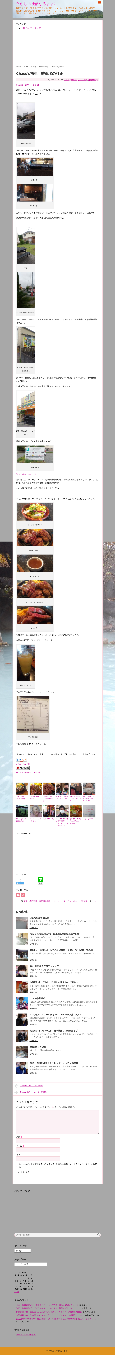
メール (20, 1146)
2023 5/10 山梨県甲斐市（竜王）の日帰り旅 (89, 799)
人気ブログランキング (31, 28)
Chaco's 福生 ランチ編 (28, 1086)
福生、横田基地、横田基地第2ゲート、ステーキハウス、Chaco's (52, 901)
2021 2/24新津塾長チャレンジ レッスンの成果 (54, 1063)
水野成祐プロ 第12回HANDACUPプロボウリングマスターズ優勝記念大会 (49, 1312)
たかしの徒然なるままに (36, 4)
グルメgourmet (70, 80)
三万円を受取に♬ (88, 819)
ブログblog (82, 80)
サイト (19, 1155)
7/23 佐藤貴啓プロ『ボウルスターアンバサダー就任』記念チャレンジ (47, 1305)
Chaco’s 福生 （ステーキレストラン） (49, 799)
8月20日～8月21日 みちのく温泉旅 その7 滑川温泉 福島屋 (61, 950)
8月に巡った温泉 (38, 1047)
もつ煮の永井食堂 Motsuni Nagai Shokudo (76, 821)
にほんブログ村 (23, 764)
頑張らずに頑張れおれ (26, 1335)
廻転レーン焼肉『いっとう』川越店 (75, 799)
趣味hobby (93, 80)
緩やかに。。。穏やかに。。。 (35, 820)
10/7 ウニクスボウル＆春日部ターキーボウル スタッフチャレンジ (62, 822)
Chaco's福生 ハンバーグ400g (30, 1092)
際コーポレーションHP (26, 474)
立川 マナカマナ (49, 819)
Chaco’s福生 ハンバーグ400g (21, 798)
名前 (19, 1137)
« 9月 (16, 1292)
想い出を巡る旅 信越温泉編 (22, 820)
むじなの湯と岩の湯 (39, 918)
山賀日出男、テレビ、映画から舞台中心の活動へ (54, 982)
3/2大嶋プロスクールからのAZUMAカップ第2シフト (55, 1014)
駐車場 (84, 901)
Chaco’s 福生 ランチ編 (27, 85)
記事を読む (34, 928)
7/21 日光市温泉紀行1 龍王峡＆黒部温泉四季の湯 (54, 934)
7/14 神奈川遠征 (37, 998)
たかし (94, 901)
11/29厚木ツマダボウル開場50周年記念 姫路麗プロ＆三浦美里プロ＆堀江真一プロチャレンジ (57, 1319)
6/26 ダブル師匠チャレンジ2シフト (62, 798)
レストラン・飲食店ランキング (28, 772)
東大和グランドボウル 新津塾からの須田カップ (54, 1031)
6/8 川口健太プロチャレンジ (44, 966)
